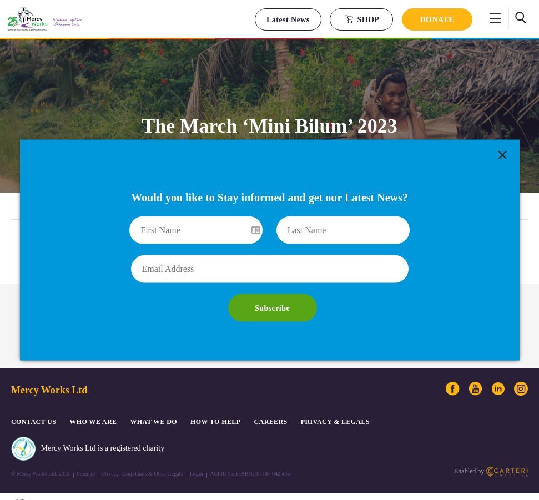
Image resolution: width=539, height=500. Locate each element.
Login (196, 448)
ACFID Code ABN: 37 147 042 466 (250, 448)
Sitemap (86, 448)
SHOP (362, 19)
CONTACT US (33, 395)
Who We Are (93, 395)
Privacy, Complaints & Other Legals (142, 448)
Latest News (288, 20)
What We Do (153, 395)
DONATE (437, 20)
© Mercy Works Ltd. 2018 (40, 448)
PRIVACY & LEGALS (335, 395)
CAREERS (271, 395)
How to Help (215, 395)
